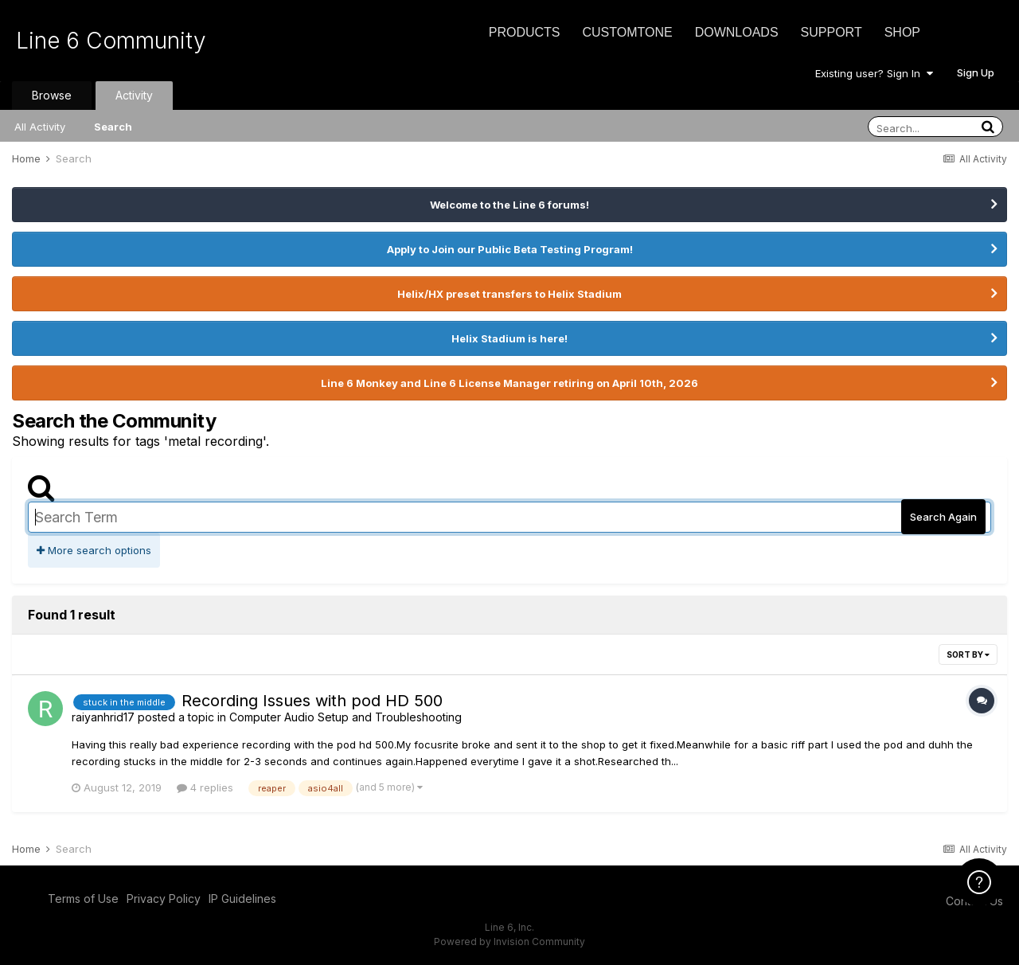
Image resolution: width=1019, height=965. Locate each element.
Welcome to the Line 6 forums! (509, 204)
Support (831, 32)
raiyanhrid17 (103, 717)
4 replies (205, 787)
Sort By (968, 654)
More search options (94, 550)
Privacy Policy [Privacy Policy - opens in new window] (164, 898)
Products (524, 32)
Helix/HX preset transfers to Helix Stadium (509, 293)
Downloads (737, 32)
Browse (52, 95)
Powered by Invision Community (509, 941)
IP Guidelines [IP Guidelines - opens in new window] (242, 898)
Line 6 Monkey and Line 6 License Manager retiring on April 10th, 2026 (509, 383)
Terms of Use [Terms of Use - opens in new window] (83, 898)
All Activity (39, 126)
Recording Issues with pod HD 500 (312, 700)
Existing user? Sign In (874, 73)
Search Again (943, 516)
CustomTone (627, 32)
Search (113, 126)
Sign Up (975, 72)
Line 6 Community (111, 40)
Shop (902, 32)
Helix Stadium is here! (509, 338)
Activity (134, 95)
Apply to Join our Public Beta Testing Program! (510, 249)
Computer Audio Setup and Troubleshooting (345, 717)
